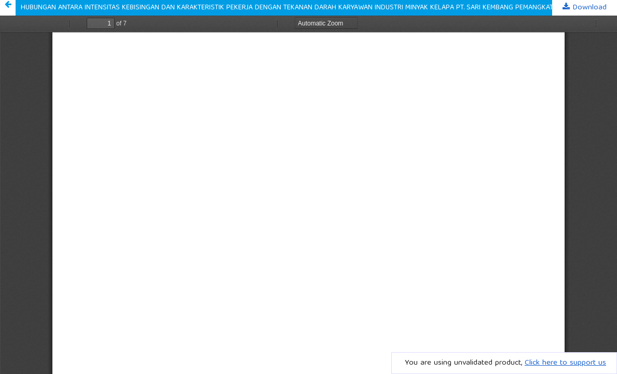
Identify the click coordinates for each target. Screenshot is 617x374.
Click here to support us (565, 363)
